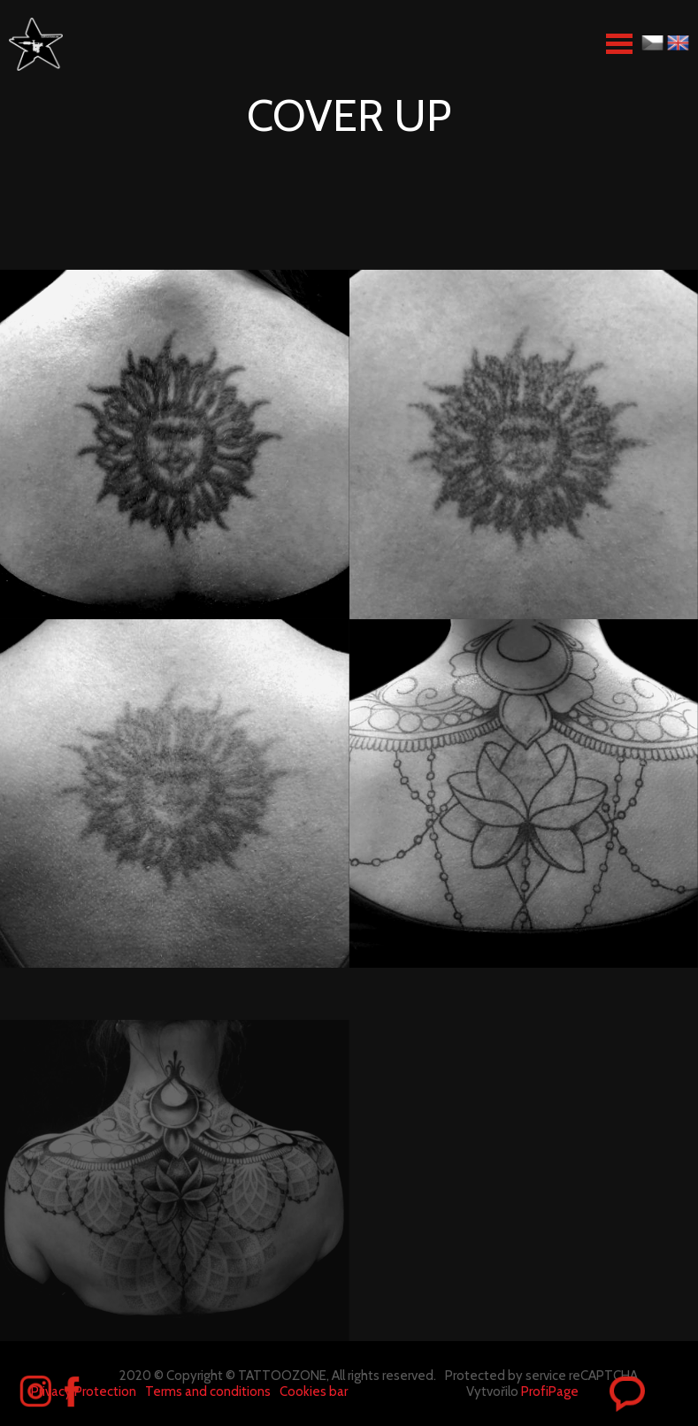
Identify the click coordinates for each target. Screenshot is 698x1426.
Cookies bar (314, 1391)
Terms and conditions (208, 1391)
